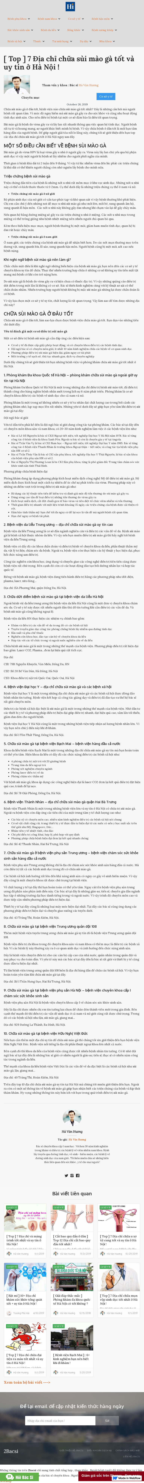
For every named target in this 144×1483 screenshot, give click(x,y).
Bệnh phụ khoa (17, 18)
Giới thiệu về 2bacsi (71, 1450)
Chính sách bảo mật (128, 1450)
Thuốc (37, 41)
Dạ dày (84, 41)
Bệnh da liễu (48, 30)
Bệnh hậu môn (101, 18)
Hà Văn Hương (72, 1132)
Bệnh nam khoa (47, 18)
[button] (19, 18)
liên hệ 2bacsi (131, 1456)
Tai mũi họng (60, 41)
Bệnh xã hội (15, 41)
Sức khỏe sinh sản (19, 30)
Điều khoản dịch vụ (99, 1450)
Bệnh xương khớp (102, 30)
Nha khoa (105, 41)
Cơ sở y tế (74, 18)
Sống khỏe (73, 30)
